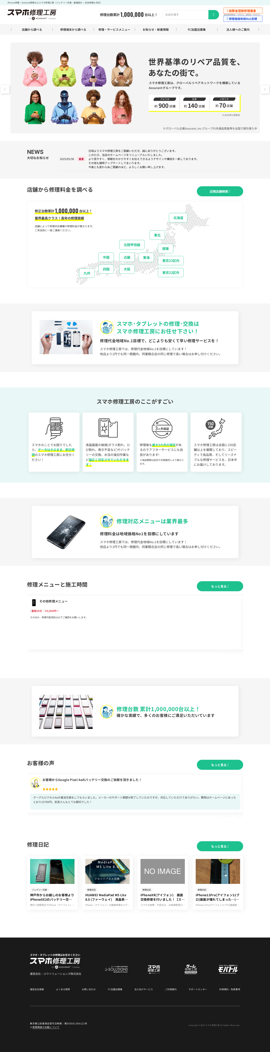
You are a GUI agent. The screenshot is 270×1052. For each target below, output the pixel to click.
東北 (157, 235)
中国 (106, 257)
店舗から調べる (32, 29)
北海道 (178, 217)
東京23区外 (170, 272)
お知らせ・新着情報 (156, 29)
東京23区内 (170, 260)
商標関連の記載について (45, 1027)
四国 (106, 269)
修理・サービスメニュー (114, 29)
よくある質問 (63, 989)
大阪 (127, 269)
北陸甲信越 (132, 244)
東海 (146, 257)
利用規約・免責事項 (229, 989)
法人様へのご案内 (238, 29)
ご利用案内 (171, 989)
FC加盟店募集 (197, 29)
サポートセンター (198, 989)
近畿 (127, 257)
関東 (165, 248)
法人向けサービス (143, 989)
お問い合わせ (89, 989)
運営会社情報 (37, 989)
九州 (87, 273)
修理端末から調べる (73, 29)
